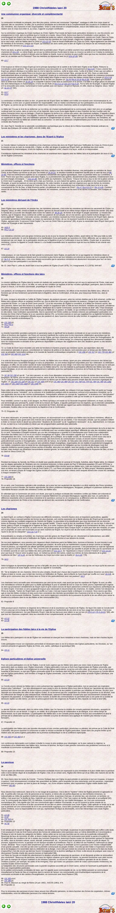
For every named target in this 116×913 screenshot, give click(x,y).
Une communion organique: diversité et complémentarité (32, 14)
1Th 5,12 (91, 612)
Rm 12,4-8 (98, 187)
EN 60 (6, 456)
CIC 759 (78, 382)
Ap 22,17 (7, 88)
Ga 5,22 (75, 84)
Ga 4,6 (68, 80)
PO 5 (11, 325)
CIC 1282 (107, 382)
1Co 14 (15, 52)
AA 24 (6, 327)
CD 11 (7, 650)
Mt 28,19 (58, 213)
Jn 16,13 (29, 82)
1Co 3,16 (108, 77)
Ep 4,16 (79, 555)
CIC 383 (7, 881)
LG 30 (6, 621)
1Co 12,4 (68, 84)
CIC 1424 (16, 384)
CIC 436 (40, 382)
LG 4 (6, 94)
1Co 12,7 (57, 551)
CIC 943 (14, 354)
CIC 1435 (34, 384)
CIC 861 (108, 352)
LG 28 (6, 815)
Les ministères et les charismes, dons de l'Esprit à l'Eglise (32, 136)
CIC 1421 (5, 384)
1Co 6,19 (5, 80)
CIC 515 (7, 819)
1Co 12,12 (46, 41)
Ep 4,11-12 (59, 84)
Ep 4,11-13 (87, 187)
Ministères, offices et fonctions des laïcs (23, 274)
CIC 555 (7, 879)
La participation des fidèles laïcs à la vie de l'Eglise (28, 629)
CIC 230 (7, 322)
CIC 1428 (24, 384)
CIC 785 (100, 382)
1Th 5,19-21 (100, 612)
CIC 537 (71, 382)
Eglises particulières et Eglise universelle (23, 658)
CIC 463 (17, 737)
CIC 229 (21, 382)
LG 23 (6, 680)
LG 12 (6, 618)
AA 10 (6, 703)
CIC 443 (7, 737)
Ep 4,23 (91, 69)
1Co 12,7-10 (32, 532)
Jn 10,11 (51, 173)
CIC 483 (57, 382)
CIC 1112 (22, 354)
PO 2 (6, 230)
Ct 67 (6, 817)
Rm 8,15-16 (76, 80)
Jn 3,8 (108, 574)
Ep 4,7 (79, 187)
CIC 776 (101, 352)
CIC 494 (64, 382)
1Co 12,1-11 (28, 46)
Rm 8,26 (85, 80)
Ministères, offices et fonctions (17, 164)
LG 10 (11, 230)
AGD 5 (7, 228)
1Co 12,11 (106, 551)
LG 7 (6, 60)
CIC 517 (91, 352)
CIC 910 (4, 354)
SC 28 (6, 375)
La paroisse (7, 762)
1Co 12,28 (32, 179)
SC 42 (12, 785)
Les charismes (9, 508)
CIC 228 (14, 382)
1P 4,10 (21, 555)
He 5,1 (7, 259)
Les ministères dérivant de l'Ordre (19, 200)
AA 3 (6, 559)
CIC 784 (92, 382)
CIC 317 (31, 382)
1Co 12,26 (73, 56)
